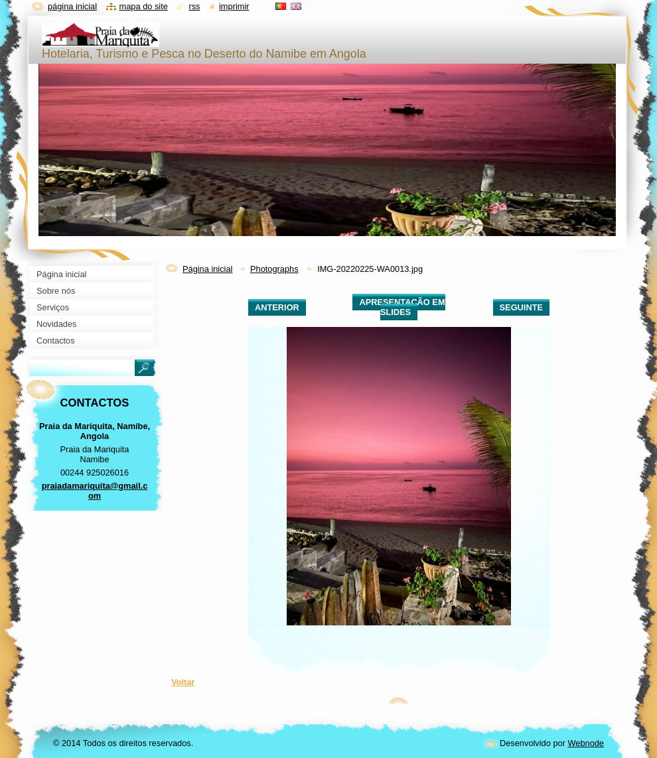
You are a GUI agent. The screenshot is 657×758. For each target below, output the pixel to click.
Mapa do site (143, 6)
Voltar (182, 682)
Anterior (277, 307)
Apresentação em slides (402, 307)
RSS (194, 6)
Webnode (585, 743)
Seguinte (521, 307)
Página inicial (207, 269)
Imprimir (234, 6)
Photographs (274, 269)
